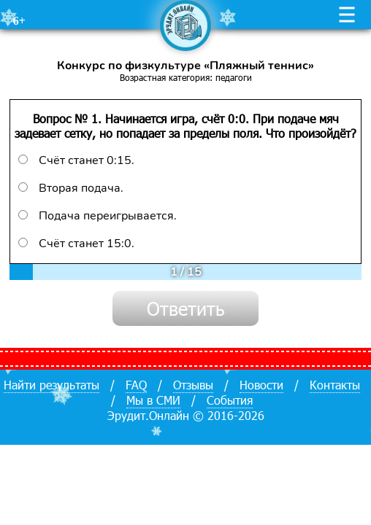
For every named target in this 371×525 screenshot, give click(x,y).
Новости (261, 384)
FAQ (136, 384)
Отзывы (193, 384)
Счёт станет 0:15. (76, 160)
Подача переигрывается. (97, 216)
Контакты (335, 384)
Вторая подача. (70, 188)
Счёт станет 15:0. (76, 244)
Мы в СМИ (153, 400)
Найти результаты (51, 384)
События (230, 400)
